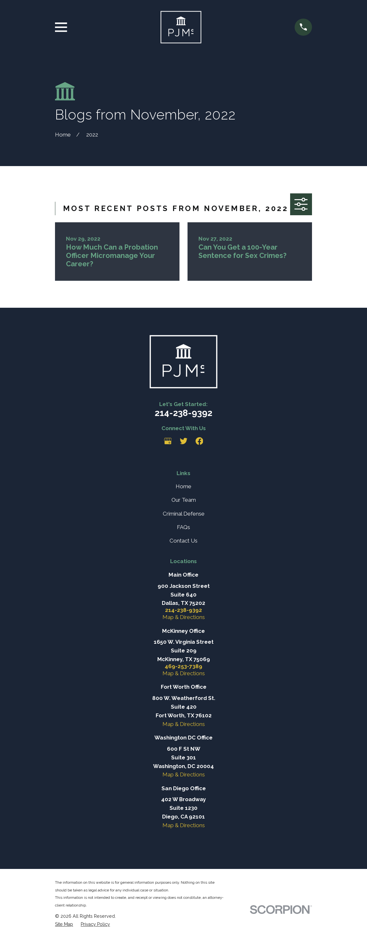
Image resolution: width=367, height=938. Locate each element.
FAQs (183, 527)
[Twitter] (184, 441)
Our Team (183, 500)
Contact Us (183, 540)
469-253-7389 (183, 666)
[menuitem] (64, 924)
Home (183, 486)
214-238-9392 (183, 413)
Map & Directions (183, 617)
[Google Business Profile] (168, 441)
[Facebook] (199, 441)
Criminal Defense (184, 513)
